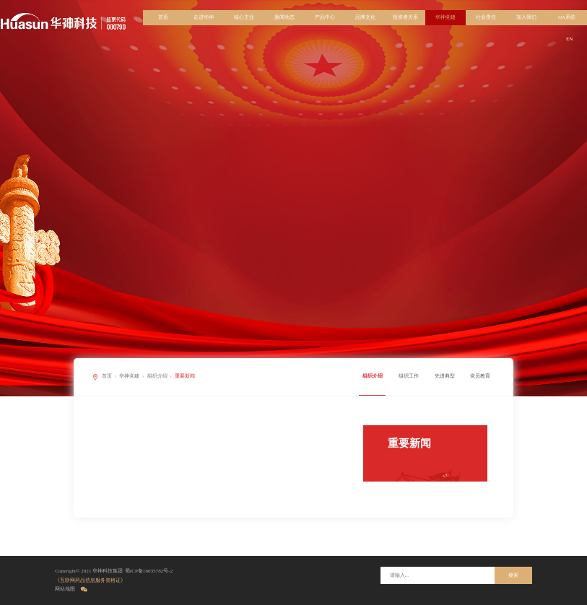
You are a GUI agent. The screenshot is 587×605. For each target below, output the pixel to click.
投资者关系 (405, 17)
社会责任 (486, 17)
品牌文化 (365, 17)
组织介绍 (157, 376)
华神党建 (445, 17)
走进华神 (204, 17)
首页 (163, 17)
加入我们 (526, 17)
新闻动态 (284, 17)
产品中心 (325, 17)
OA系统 (566, 17)
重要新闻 (185, 376)
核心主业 (244, 17)
